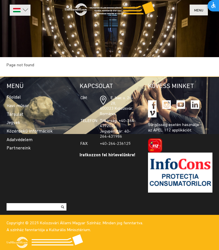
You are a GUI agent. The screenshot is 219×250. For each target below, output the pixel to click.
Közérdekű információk (30, 131)
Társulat (15, 114)
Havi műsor (18, 106)
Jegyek (13, 123)
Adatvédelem (20, 140)
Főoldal (14, 97)
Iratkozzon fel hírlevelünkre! (107, 155)
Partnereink (19, 148)
